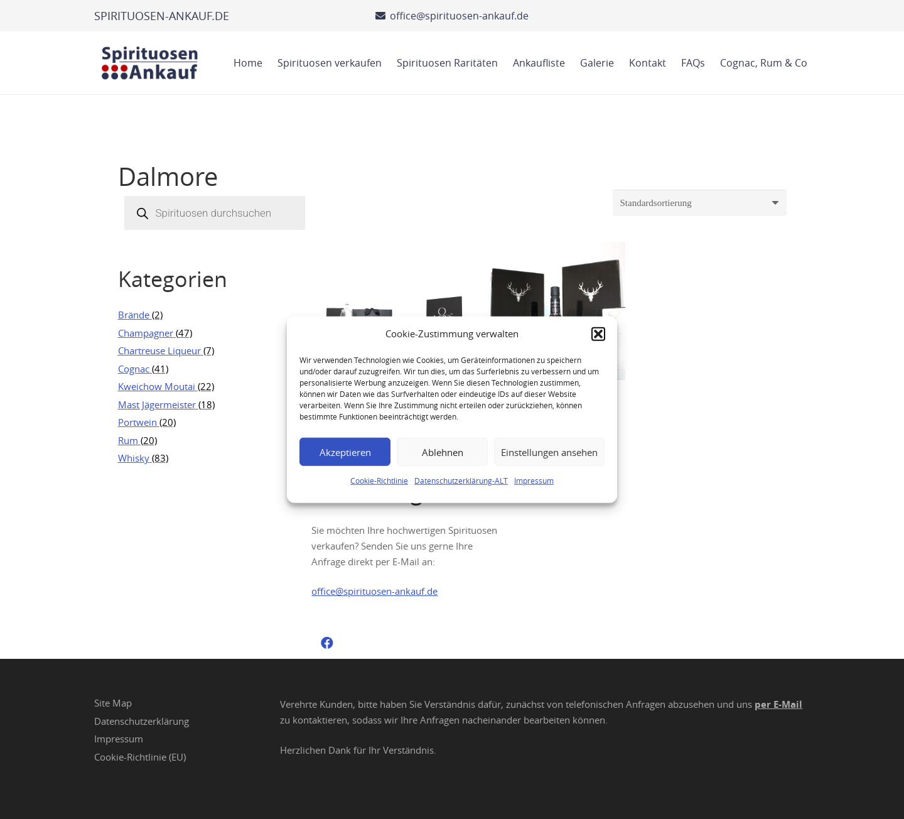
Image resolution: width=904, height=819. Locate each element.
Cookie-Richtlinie (379, 480)
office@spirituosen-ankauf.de (374, 591)
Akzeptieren (345, 451)
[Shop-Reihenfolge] (700, 203)
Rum (128, 440)
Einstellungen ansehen (549, 451)
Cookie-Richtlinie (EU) (140, 757)
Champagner (145, 333)
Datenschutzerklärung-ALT (461, 480)
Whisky (133, 458)
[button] (598, 333)
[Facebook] (327, 643)
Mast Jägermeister (157, 404)
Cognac (133, 368)
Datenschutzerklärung (141, 721)
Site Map (113, 703)
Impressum (534, 480)
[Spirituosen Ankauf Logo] (150, 63)
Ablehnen (442, 451)
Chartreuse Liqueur (159, 350)
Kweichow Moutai (156, 386)
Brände (133, 314)
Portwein (137, 422)
